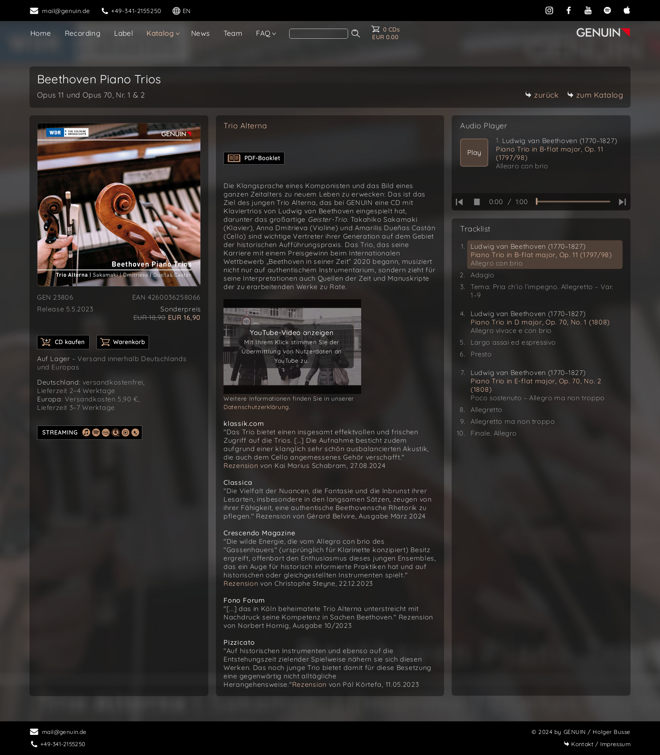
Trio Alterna (245, 125)
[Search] (318, 34)
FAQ (263, 33)
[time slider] (573, 201)
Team (233, 33)
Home (40, 33)
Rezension (241, 465)
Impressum (597, 743)
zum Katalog (595, 95)
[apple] (627, 10)
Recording (83, 33)
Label (123, 33)
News (200, 33)
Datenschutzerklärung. (257, 407)
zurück (542, 95)
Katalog (160, 33)
